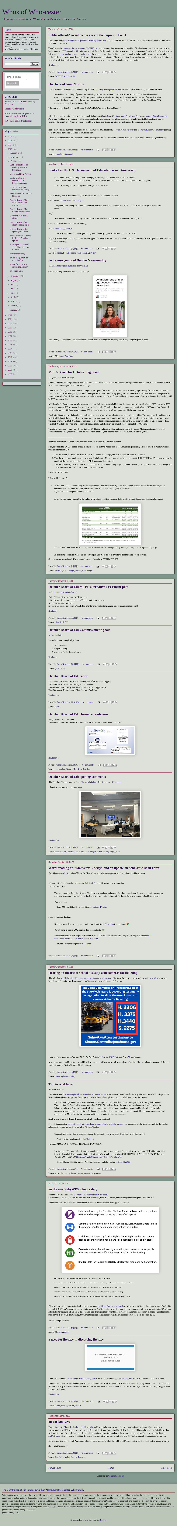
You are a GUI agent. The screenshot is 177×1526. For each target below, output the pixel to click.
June (12, 289)
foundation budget (62, 1457)
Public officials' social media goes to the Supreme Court (87, 35)
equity (71, 154)
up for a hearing (151, 978)
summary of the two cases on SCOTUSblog (79, 48)
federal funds (75, 253)
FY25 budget (90, 852)
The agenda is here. (89, 782)
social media (69, 76)
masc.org (27, 49)
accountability (61, 852)
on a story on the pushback (106, 89)
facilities (58, 570)
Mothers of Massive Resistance (151, 130)
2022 (10, 315)
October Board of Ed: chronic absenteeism (78, 714)
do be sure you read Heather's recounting (77, 260)
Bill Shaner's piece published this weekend (70, 266)
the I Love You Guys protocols (111, 1306)
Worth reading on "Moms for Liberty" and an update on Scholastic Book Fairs (103, 868)
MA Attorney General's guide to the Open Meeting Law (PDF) (20, 114)
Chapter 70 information (14, 109)
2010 (10, 366)
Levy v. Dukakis (78, 1457)
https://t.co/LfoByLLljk (64, 939)
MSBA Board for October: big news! (74, 372)
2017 (10, 336)
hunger (85, 253)
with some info (55, 635)
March (13, 301)
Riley (62, 668)
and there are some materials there (62, 592)
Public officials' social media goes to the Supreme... (19, 167)
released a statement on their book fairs (81, 883)
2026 (10, 136)
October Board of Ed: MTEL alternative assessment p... (19, 202)
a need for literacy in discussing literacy (76, 1339)
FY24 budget (68, 570)
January (13, 310)
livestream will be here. (111, 782)
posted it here (126, 1378)
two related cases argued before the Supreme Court (84, 40)
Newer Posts (54, 1467)
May (12, 293)
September (15, 276)
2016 (10, 340)
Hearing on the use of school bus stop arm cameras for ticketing (92, 973)
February (14, 305)
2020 (10, 324)
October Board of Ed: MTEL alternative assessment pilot (88, 587)
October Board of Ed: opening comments (77, 776)
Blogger (102, 1520)
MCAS (71, 1406)
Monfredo (59, 356)
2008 (10, 374)
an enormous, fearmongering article (82, 1378)
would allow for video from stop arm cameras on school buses (86, 978)
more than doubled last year (72, 200)
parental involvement (92, 1173)
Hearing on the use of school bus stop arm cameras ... (19, 247)
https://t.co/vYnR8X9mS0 (87, 1157)
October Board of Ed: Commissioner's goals (79, 630)
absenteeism (60, 769)
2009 (10, 370)
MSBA (78, 570)
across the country (62, 1173)
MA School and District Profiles (18, 121)
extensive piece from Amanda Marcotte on (85, 1094)
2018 (10, 332)
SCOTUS (59, 76)
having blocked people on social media (75, 54)
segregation (115, 852)
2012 (10, 357)
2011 (10, 361)
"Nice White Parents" (125, 130)
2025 (10, 141)
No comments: (87, 72)
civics (57, 706)
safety (72, 1076)
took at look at (64, 873)
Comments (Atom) (116, 1476)
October (14, 161)
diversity (58, 622)
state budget (87, 570)
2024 (10, 145)
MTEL (66, 622)
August (13, 280)
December (15, 153)
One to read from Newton (66, 84)
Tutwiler (86, 769)
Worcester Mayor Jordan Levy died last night (74, 1427)
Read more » (53, 65)
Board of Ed (71, 769)
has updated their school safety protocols (91, 1195)
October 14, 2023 (100, 907)
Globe (57, 1406)
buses (57, 1076)
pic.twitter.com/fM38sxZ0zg (110, 1157)
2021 (10, 319)
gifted (99, 852)
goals (57, 668)
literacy (106, 852)
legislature (65, 1076)
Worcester (68, 356)
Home (111, 1467)
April (12, 297)
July (12, 284)
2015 (10, 345)
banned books (77, 1173)
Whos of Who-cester (31, 12)
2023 (10, 149)
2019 (10, 328)
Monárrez (59, 1332)
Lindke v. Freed (153, 51)
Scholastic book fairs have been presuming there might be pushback (96, 1124)
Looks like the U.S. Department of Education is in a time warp (91, 170)
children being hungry (62, 228)
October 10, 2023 (86, 1139)
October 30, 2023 (100, 185)
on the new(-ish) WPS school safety (72, 1189)
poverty (92, 253)
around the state (61, 154)
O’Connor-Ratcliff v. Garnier (75, 51)
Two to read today (61, 1084)
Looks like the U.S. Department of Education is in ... (18, 180)
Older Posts (166, 1467)
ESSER (66, 253)
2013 (10, 353)
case (54, 1436)
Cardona (58, 253)
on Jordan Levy (59, 1422)
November (15, 157)
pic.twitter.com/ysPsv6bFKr (86, 939)
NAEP (78, 1406)
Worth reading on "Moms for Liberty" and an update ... (20, 238)
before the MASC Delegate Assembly (115, 1057)
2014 (10, 349)
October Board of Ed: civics (67, 676)
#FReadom (109, 924)
